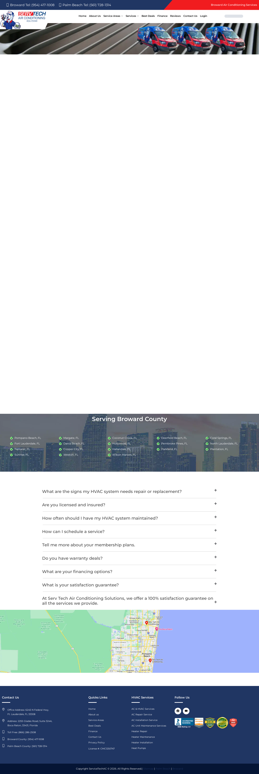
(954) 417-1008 (36, 739)
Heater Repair (139, 731)
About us (93, 714)
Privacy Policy (96, 742)
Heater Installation (142, 742)
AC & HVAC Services (142, 709)
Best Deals (148, 15)
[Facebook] (178, 711)
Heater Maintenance (143, 737)
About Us (95, 15)
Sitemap (148, 768)
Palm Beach (162, 768)
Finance (162, 15)
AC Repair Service (141, 714)
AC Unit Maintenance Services (148, 726)
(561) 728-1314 (39, 746)
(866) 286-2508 (27, 732)
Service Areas (113, 15)
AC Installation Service (144, 720)
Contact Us (190, 15)
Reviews (175, 15)
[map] (129, 641)
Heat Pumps (138, 748)
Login (203, 15)
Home (82, 15)
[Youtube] (186, 711)
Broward (177, 768)
